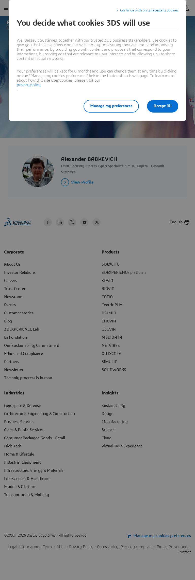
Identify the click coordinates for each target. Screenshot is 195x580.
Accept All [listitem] (163, 106)
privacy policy (29, 85)
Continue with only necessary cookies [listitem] (149, 10)
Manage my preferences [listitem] (111, 106)
